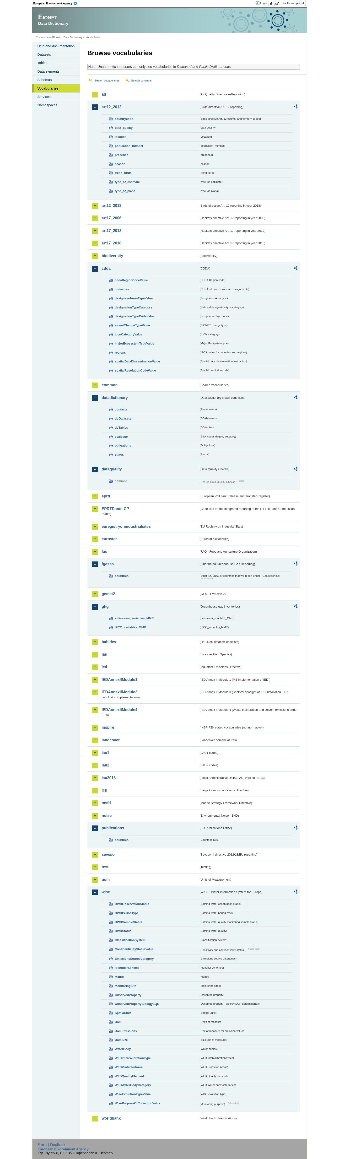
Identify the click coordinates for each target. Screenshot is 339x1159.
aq (104, 94)
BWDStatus (123, 931)
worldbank (111, 1118)
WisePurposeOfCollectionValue (137, 1103)
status (119, 454)
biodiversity (112, 256)
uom (106, 880)
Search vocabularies (107, 80)
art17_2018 (112, 243)
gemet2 (108, 594)
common (110, 385)
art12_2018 (112, 206)
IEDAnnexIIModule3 (119, 692)
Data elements (49, 71)
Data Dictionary (73, 37)
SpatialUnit (123, 1013)
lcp (104, 790)
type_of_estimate (127, 182)
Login (263, 3)
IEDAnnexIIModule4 (119, 710)
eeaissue (121, 436)
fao (105, 552)
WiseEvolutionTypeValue (133, 1094)
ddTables (121, 427)
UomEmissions (126, 1031)
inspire (108, 727)
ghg (105, 606)
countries (122, 576)
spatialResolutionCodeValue (135, 370)
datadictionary (115, 398)
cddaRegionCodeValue (131, 280)
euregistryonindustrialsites (126, 526)
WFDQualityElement (129, 1076)
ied (104, 667)
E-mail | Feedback (51, 1145)
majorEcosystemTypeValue (134, 343)
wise (106, 892)
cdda (106, 268)
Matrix (119, 977)
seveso (108, 854)
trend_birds (123, 173)
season (120, 164)
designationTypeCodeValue (135, 316)
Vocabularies (48, 88)
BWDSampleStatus (128, 922)
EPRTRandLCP (115, 509)
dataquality (112, 469)
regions (120, 352)
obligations (123, 445)
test (105, 867)
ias (104, 654)
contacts (121, 409)
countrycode (124, 119)
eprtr (106, 496)
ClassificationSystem (130, 940)
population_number (129, 146)
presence (121, 155)
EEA (56, 3)
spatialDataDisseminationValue (137, 361)
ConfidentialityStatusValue (134, 949)
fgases (108, 564)
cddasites (122, 289)
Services (44, 97)
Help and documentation (56, 46)
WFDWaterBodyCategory (133, 1085)
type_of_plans (125, 191)
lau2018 (109, 778)
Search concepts (141, 80)
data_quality (124, 127)
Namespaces (48, 105)
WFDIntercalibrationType (133, 1058)
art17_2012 (112, 231)
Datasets (44, 54)
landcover (111, 740)
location (121, 137)
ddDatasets (123, 418)
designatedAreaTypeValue (134, 298)
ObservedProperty (128, 995)
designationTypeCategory (133, 307)
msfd (106, 803)
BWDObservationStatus (132, 904)
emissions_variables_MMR (134, 618)
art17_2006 (112, 218)
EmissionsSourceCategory (134, 958)
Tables (43, 63)
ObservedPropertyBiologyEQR (137, 1004)
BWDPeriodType (127, 913)
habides (109, 642)
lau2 (105, 765)
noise (107, 816)
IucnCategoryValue (128, 334)
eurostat (109, 539)
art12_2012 (112, 107)
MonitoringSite (125, 986)
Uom (118, 1022)
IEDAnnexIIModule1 (119, 680)
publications (113, 828)
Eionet (56, 37)
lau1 (105, 753)
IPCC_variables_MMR (130, 627)
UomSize (121, 1040)
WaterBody (123, 1049)
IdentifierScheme (127, 968)
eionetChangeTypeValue (132, 325)
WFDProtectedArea (129, 1067)
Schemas (45, 80)
